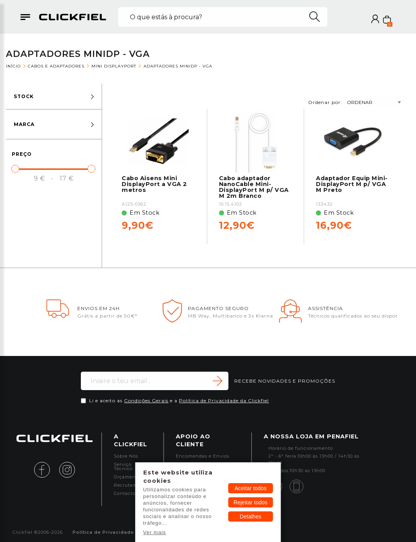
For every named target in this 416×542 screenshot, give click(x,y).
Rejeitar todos (250, 502)
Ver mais (154, 532)
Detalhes (250, 516)
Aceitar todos (250, 488)
